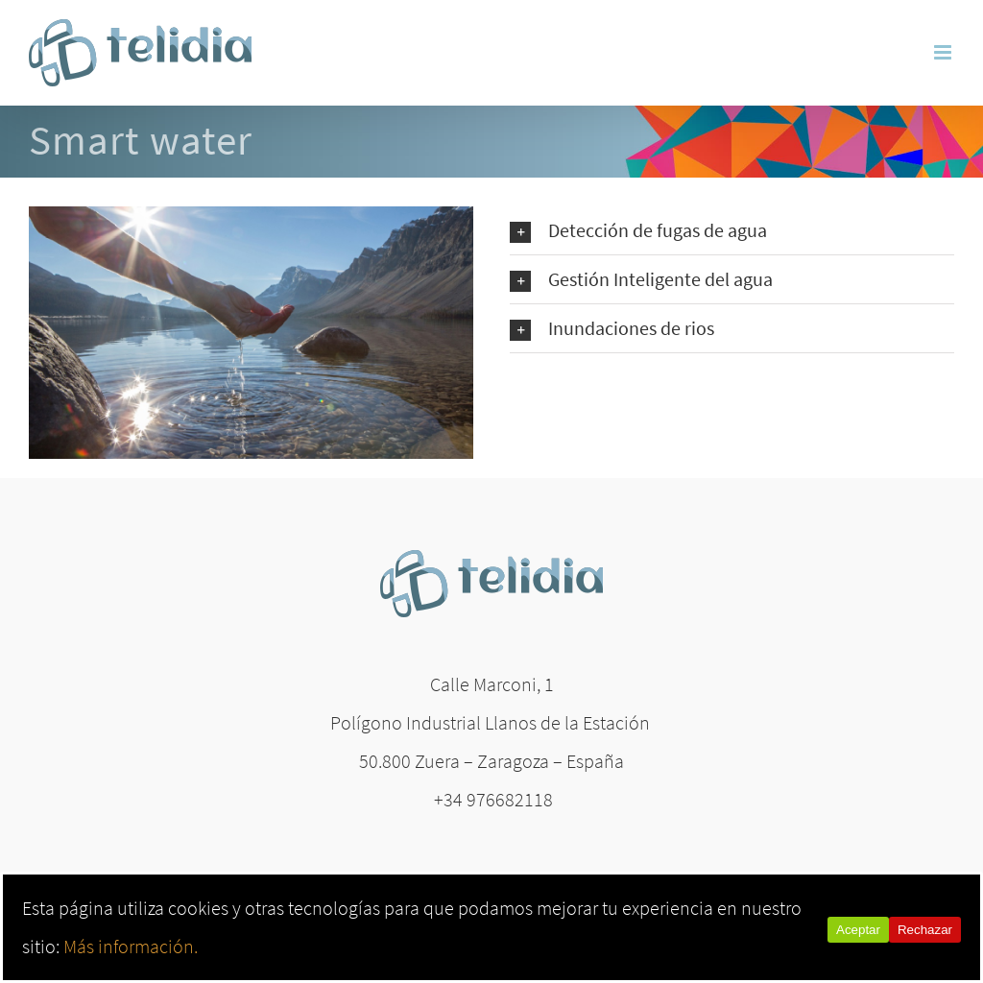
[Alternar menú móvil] (944, 52)
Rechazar (925, 930)
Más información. (130, 946)
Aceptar (858, 930)
